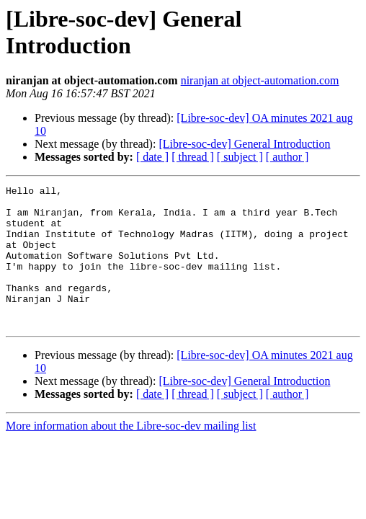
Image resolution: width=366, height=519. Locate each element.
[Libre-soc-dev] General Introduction (244, 144)
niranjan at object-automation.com (260, 80)
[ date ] (152, 157)
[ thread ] (192, 157)
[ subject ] (240, 157)
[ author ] (287, 157)
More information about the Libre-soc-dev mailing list (131, 454)
